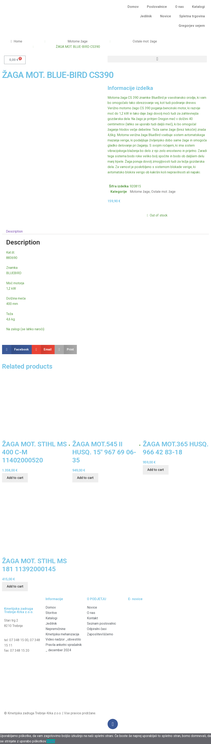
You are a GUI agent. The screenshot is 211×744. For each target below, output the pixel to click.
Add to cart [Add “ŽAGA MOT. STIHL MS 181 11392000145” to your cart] (15, 586)
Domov (133, 7)
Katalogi (198, 7)
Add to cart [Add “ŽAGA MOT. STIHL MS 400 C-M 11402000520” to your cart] (15, 478)
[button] (157, 59)
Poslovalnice (157, 7)
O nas (179, 7)
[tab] (105, 231)
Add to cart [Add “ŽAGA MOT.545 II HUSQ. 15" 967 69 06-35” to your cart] (85, 478)
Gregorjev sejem (192, 26)
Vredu (51, 741)
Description (14, 231)
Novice (165, 16)
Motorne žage (78, 41)
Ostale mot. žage (145, 41)
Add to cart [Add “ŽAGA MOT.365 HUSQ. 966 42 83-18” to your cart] (155, 470)
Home (18, 41)
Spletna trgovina (192, 16)
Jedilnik (146, 16)
